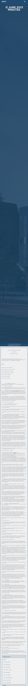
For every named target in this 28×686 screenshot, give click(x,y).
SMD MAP (4, 659)
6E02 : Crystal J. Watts (7, 669)
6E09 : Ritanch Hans (6, 664)
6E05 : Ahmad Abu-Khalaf (7, 677)
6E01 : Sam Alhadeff (6, 667)
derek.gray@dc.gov (12, 396)
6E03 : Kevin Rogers (6, 672)
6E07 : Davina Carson (7, 682)
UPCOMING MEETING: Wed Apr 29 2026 (14, 345)
